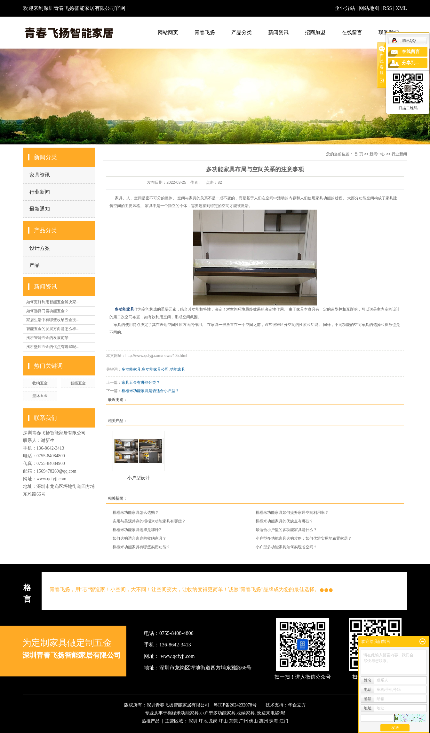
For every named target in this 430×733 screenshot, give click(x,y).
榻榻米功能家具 (183, 713)
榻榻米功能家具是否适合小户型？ (150, 391)
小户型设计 (138, 477)
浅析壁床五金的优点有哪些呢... (52, 346)
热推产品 (151, 721)
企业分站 (345, 8)
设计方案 (39, 248)
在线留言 (352, 32)
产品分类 (241, 32)
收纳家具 (246, 713)
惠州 (263, 721)
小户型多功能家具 (217, 713)
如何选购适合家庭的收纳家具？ (139, 538)
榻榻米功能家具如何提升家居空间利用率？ (292, 512)
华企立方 (297, 705)
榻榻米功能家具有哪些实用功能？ (141, 547)
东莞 (233, 721)
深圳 (192, 721)
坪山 (223, 721)
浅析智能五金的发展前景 (47, 338)
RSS (387, 8)
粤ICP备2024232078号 (235, 705)
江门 (283, 721)
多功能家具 (131, 369)
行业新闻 (39, 192)
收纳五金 (40, 383)
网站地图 (370, 8)
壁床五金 (40, 395)
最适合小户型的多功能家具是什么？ (286, 530)
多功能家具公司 (155, 369)
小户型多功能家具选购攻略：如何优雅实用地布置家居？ (304, 538)
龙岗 (213, 721)
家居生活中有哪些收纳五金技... (52, 320)
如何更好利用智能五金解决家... (52, 302)
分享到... (410, 62)
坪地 (203, 721)
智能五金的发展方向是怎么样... (52, 329)
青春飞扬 (205, 32)
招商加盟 (315, 32)
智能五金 (78, 383)
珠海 (273, 721)
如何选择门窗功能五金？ (47, 311)
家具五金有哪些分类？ (141, 382)
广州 (243, 721)
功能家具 (177, 369)
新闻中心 (377, 154)
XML (401, 8)
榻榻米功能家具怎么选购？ (136, 512)
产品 (34, 265)
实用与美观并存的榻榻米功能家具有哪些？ (149, 521)
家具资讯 (39, 175)
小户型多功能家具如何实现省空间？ (286, 547)
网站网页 (168, 32)
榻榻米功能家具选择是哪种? (137, 530)
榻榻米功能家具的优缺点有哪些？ (284, 521)
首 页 (358, 154)
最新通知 (39, 209)
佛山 (253, 721)
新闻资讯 (278, 32)
